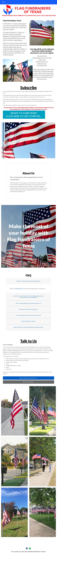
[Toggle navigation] (3, 2)
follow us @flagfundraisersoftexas (28, 551)
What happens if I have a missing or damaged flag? (28, 327)
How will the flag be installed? (28, 309)
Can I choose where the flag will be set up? (28, 303)
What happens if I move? (28, 321)
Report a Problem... (28, 382)
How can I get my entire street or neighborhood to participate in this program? (28, 297)
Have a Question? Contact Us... (28, 378)
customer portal (18, 288)
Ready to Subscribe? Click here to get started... (24, 114)
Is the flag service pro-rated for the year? (28, 315)
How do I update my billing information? (28, 281)
